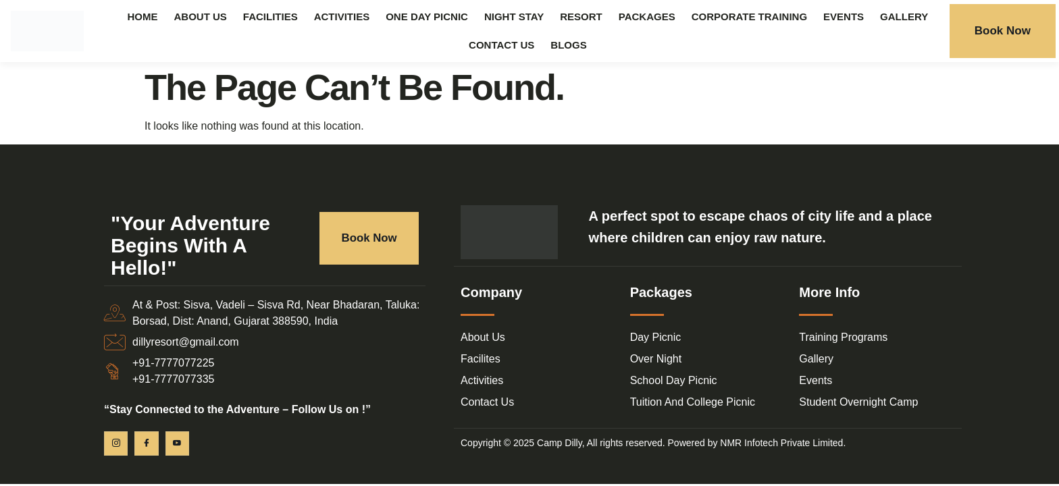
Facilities (270, 16)
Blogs (568, 45)
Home (143, 16)
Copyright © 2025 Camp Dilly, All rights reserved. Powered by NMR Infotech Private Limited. (653, 442)
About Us (200, 16)
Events (843, 16)
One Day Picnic (427, 16)
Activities (342, 16)
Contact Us (501, 45)
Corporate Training (749, 16)
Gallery (904, 16)
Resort (581, 16)
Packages (647, 16)
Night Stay (514, 16)
